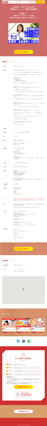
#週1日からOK (16, 198)
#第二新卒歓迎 (16, 199)
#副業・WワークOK (21, 198)
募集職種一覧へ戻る (24, 411)
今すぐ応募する (23, 52)
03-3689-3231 (31, 2)
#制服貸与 (28, 200)
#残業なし (31, 200)
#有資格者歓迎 (31, 199)
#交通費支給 (40, 199)
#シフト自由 (37, 198)
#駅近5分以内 (24, 200)
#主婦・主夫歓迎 (41, 198)
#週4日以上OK (42, 200)
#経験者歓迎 (26, 199)
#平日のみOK (32, 198)
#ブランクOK (35, 199)
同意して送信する (23, 387)
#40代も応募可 (19, 200)
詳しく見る (9, 332)
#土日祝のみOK (27, 198)
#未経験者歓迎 (21, 199)
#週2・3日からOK (36, 200)
